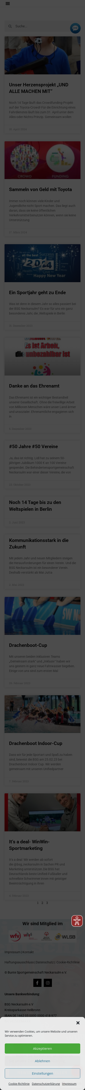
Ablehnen (42, 1061)
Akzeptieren (42, 1048)
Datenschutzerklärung (46, 1084)
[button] (78, 1023)
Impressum (69, 1084)
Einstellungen (42, 1073)
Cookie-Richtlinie (19, 1084)
